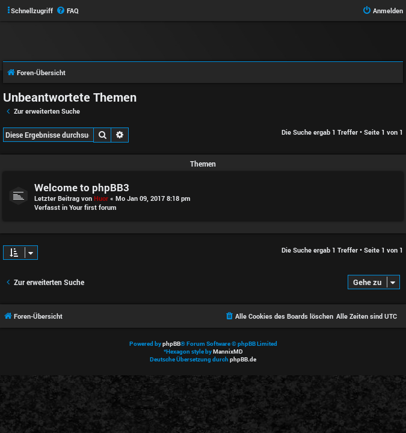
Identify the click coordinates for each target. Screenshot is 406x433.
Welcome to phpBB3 (81, 187)
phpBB (171, 344)
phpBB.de (243, 359)
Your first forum (93, 207)
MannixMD (228, 351)
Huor (101, 198)
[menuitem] (67, 11)
